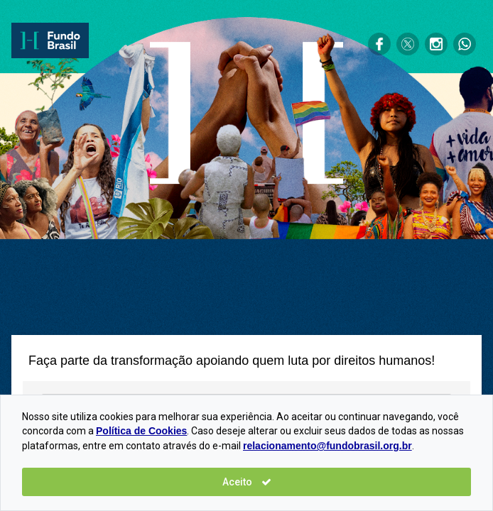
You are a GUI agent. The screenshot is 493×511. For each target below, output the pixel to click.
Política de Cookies (141, 430)
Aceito (246, 482)
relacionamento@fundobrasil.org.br (327, 445)
